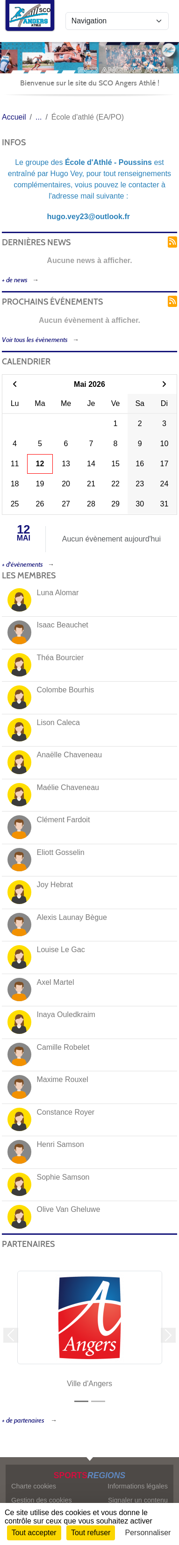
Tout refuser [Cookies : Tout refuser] (90, 1533)
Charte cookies (33, 1486)
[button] (11, 1335)
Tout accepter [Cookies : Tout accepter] (34, 1533)
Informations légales (137, 1486)
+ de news (15, 280)
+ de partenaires (24, 1420)
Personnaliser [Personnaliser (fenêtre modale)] (148, 1533)
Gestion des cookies (41, 1500)
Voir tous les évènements (35, 340)
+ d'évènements (22, 565)
